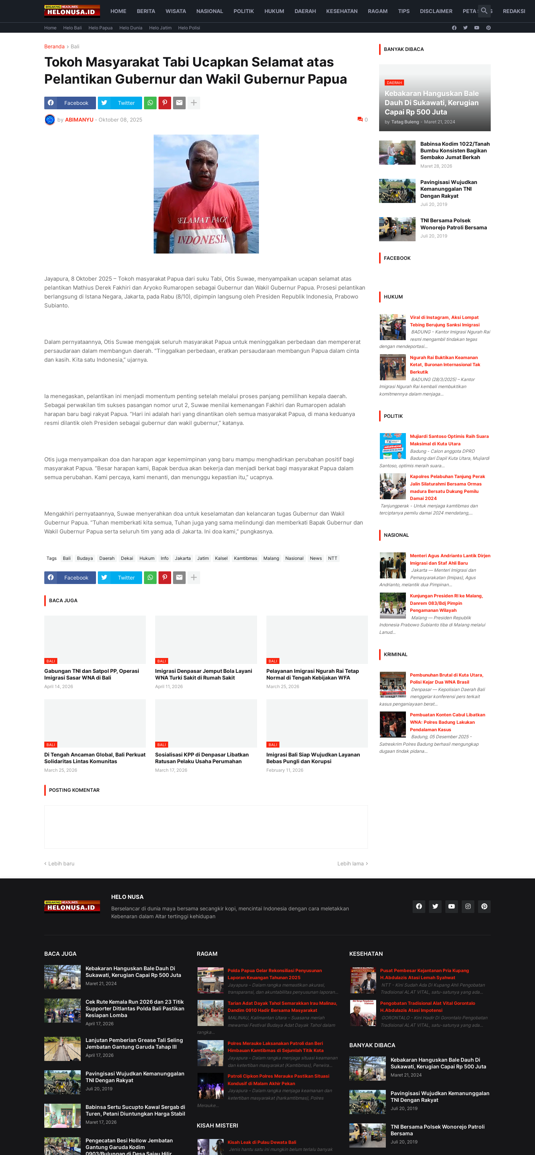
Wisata (176, 11)
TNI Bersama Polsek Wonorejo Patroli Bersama (453, 223)
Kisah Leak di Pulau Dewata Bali (262, 1142)
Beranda (54, 46)
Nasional (209, 11)
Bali (75, 46)
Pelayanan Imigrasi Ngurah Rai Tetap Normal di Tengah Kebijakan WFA (312, 674)
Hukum (274, 11)
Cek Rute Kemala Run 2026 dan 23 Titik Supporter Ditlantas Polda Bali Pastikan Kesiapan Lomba (135, 1008)
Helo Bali (72, 27)
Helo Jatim (160, 27)
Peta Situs (478, 11)
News (316, 558)
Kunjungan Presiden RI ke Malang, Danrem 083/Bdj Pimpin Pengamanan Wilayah (446, 603)
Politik (244, 11)
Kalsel (221, 558)
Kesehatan (342, 11)
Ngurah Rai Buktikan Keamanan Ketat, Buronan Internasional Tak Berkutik (445, 365)
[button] (484, 11)
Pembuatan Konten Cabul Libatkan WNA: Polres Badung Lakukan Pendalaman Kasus (447, 722)
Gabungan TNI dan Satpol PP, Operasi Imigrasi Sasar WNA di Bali (91, 674)
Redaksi (514, 11)
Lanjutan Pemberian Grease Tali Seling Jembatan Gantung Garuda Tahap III (134, 1043)
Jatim (203, 558)
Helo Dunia (130, 27)
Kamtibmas (245, 558)
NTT (332, 558)
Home (118, 11)
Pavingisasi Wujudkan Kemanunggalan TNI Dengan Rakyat (448, 189)
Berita (146, 11)
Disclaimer (436, 11)
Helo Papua (101, 27)
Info (165, 558)
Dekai (127, 558)
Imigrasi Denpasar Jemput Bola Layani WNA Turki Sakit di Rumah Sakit (203, 674)
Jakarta (183, 558)
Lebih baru (61, 863)
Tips (404, 11)
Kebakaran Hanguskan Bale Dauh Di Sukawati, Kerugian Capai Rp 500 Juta (133, 971)
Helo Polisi (189, 27)
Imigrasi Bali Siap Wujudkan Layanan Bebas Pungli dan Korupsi (313, 757)
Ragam (378, 11)
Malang (271, 558)
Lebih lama (350, 863)
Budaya (85, 558)
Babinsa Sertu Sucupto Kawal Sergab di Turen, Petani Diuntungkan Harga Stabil (135, 1110)
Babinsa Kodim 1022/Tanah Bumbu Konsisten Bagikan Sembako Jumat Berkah (455, 150)
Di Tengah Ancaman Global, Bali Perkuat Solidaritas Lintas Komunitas (94, 757)
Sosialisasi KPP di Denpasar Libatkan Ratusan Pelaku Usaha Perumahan (202, 757)
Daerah (305, 11)
